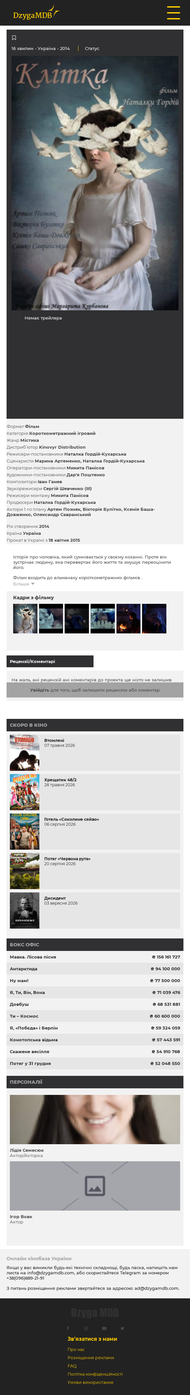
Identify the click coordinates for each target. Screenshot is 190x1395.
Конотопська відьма (34, 1039)
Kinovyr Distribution (62, 447)
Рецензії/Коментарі (32, 661)
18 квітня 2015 (64, 540)
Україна (47, 48)
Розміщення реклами (91, 1357)
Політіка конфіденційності (95, 1374)
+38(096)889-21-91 (25, 1278)
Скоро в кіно (28, 725)
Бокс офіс (24, 945)
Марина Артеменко (57, 460)
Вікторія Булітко (102, 509)
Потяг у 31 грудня (30, 1063)
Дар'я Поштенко (86, 474)
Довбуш (19, 1004)
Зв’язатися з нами (92, 1339)
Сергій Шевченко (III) (67, 488)
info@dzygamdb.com (50, 1272)
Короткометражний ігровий (62, 433)
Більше (21, 583)
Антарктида (23, 968)
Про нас (76, 1349)
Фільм (32, 426)
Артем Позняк (63, 509)
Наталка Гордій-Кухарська (95, 454)
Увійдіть (39, 690)
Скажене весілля (29, 1051)
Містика (29, 440)
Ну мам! (19, 980)
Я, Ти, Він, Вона (27, 992)
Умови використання (91, 1382)
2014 (44, 526)
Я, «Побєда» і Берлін (34, 1027)
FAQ (72, 1365)
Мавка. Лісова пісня (33, 956)
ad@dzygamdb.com (157, 1288)
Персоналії (26, 1082)
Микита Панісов (85, 467)
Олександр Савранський (62, 514)
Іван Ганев (50, 481)
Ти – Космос (24, 1016)
